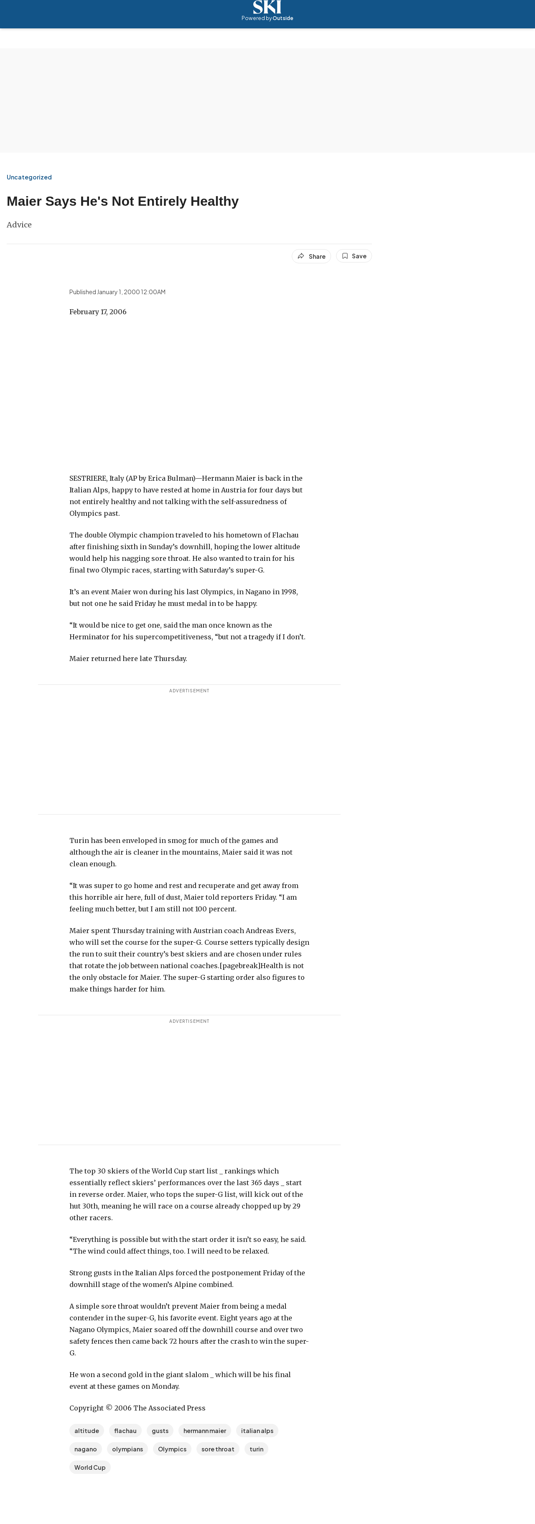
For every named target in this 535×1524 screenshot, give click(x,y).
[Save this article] (354, 255)
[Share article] (311, 256)
